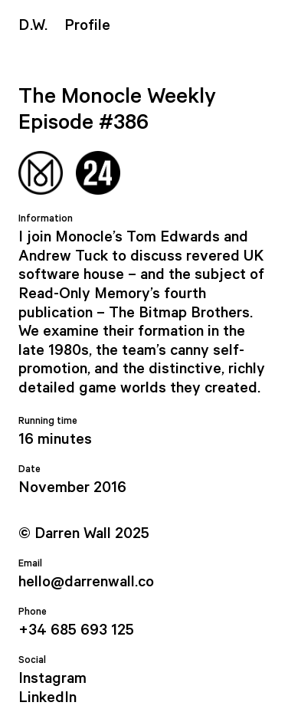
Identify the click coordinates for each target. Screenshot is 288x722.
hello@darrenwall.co (86, 582)
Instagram (52, 678)
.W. (32, 25)
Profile (87, 25)
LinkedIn (47, 698)
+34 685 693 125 (76, 630)
